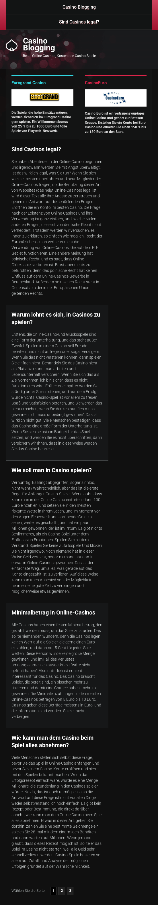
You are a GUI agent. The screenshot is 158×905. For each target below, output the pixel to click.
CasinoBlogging (39, 44)
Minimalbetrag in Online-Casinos (53, 612)
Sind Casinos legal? (79, 22)
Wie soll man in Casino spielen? (51, 470)
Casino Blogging (79, 7)
